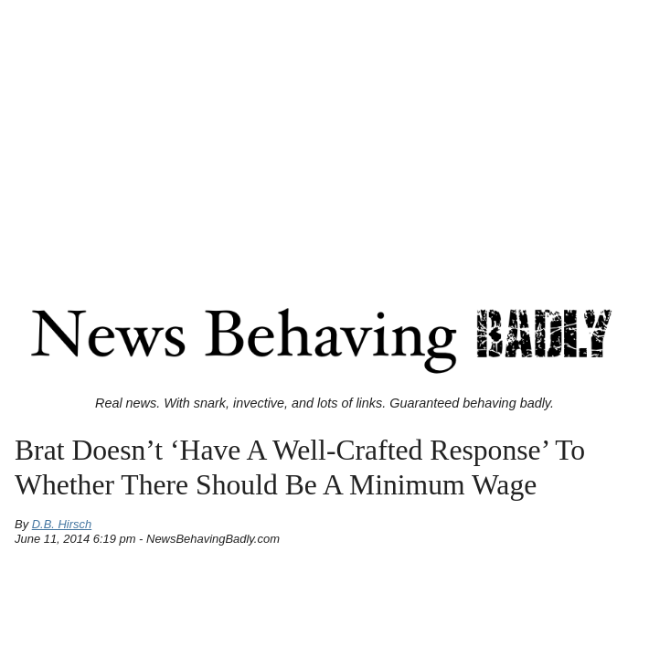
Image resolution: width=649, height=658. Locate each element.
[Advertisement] (324, 135)
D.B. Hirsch (62, 524)
